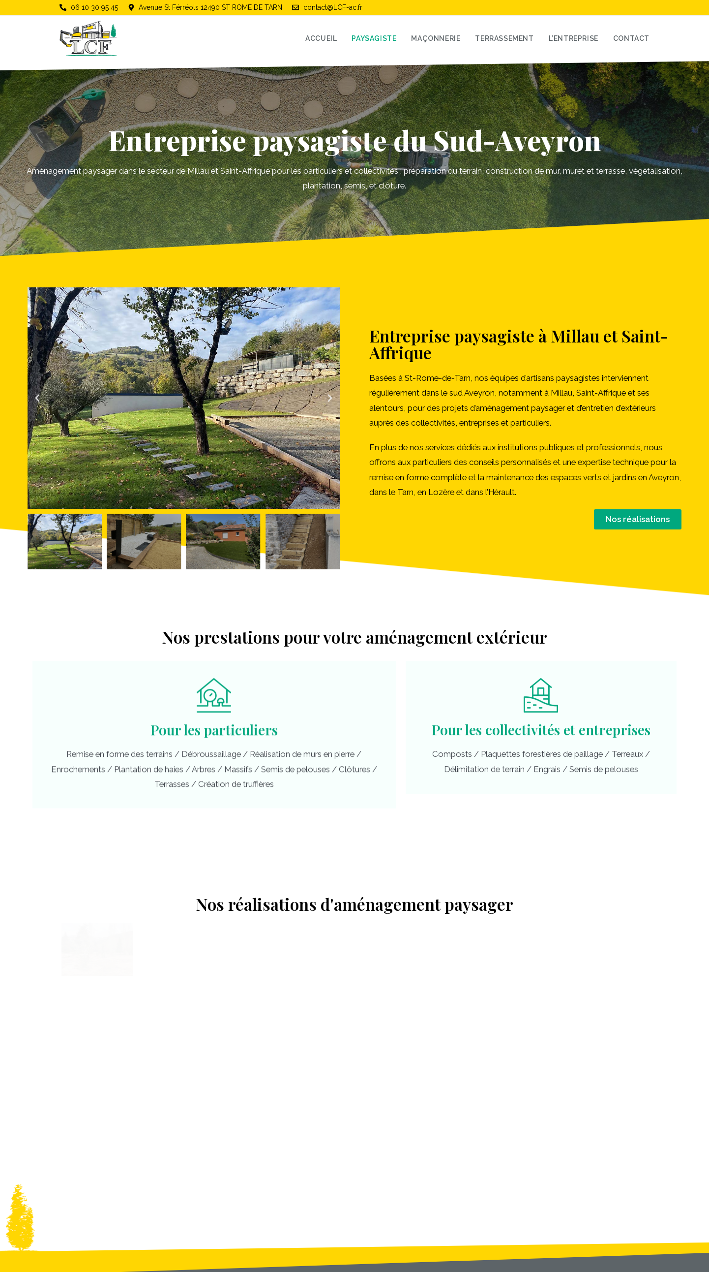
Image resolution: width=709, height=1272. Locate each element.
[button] (37, 398)
